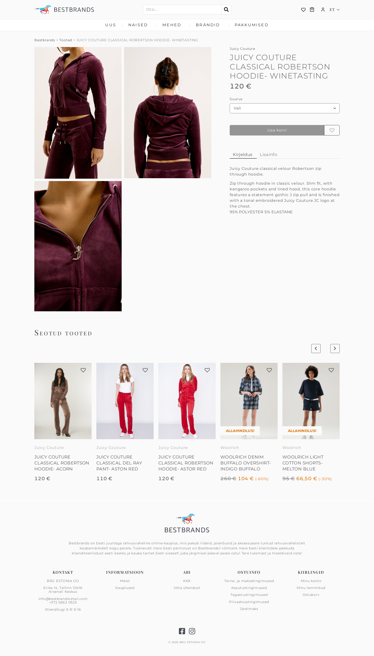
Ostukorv (311, 595)
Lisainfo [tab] (268, 154)
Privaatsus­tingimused (249, 602)
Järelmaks (249, 609)
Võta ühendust (187, 588)
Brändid (209, 25)
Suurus (236, 99)
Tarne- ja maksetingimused (249, 581)
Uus (110, 25)
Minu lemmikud (311, 588)
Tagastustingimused (249, 595)
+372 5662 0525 (63, 602)
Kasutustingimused (249, 588)
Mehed (173, 25)
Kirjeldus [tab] (242, 154)
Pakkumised (252, 25)
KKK (187, 581)
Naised (139, 25)
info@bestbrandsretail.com (63, 599)
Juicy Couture (242, 49)
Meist (125, 581)
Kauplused (124, 588)
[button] (332, 130)
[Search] (226, 9)
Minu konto (311, 581)
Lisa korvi (277, 130)
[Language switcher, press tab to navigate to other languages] (335, 9)
